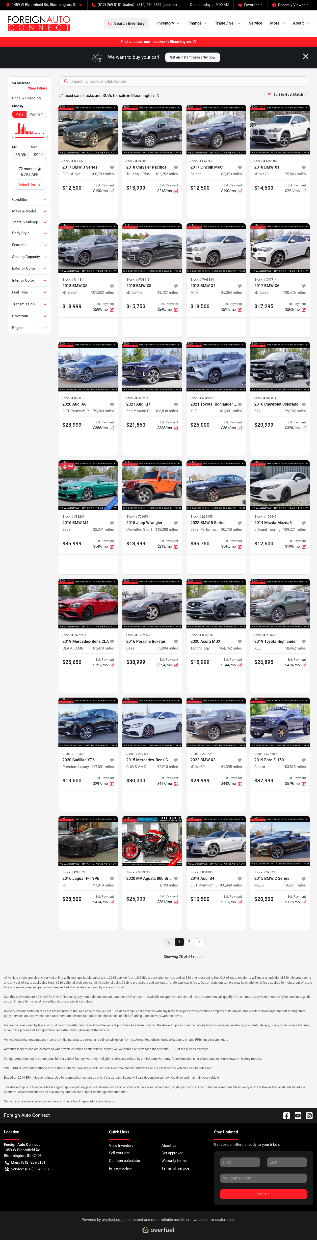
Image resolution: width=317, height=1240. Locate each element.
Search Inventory (126, 24)
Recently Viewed (288, 5)
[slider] (12, 137)
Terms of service (175, 1168)
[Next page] (199, 942)
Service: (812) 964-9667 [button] (27, 1169)
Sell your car (119, 1153)
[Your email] (263, 1178)
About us (168, 1145)
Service (255, 23)
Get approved (172, 1153)
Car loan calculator (124, 1160)
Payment (37, 114)
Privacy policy (120, 1168)
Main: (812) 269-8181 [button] (25, 1162)
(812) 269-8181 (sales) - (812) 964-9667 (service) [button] (134, 4)
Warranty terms (174, 1160)
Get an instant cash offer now (192, 57)
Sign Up (263, 1194)
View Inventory (121, 1145)
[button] (46, 5)
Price (19, 114)
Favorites (249, 5)
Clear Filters (37, 88)
